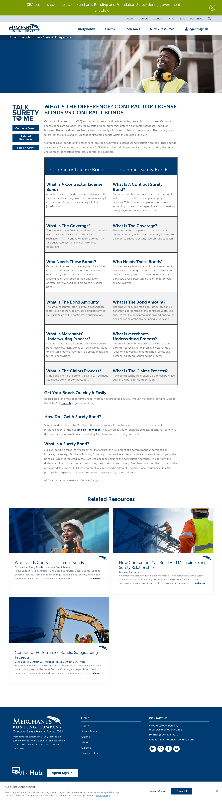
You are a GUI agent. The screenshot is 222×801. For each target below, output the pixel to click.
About (85, 742)
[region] (111, 791)
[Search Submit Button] (209, 18)
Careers (86, 747)
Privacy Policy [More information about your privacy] (103, 795)
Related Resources (25, 138)
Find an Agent (25, 147)
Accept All (182, 791)
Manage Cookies (158, 791)
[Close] (216, 791)
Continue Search (25, 128)
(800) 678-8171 (168, 734)
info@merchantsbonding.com (176, 739)
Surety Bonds (89, 731)
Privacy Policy (89, 753)
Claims (85, 736)
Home (85, 725)
